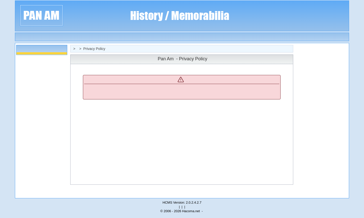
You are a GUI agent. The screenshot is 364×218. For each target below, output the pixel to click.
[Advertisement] (321, 120)
